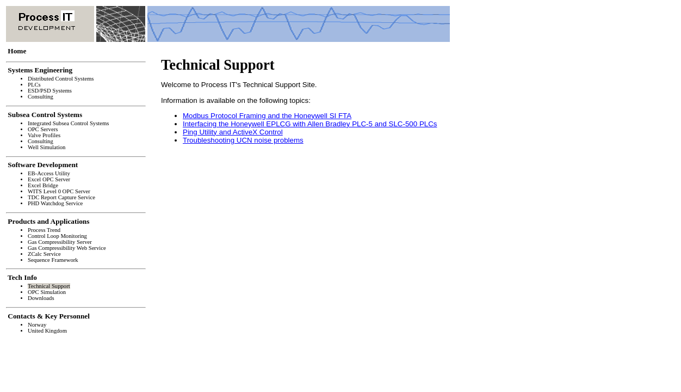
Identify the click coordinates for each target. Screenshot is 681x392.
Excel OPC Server (49, 179)
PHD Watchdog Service (55, 203)
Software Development (43, 165)
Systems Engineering (40, 70)
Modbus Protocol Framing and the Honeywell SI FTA (267, 116)
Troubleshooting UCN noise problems (243, 140)
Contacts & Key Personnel (48, 316)
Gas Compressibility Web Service (67, 248)
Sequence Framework (53, 260)
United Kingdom (47, 331)
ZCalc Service (44, 254)
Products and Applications (48, 221)
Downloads (41, 298)
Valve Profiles (44, 135)
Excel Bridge (43, 185)
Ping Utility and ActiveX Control (233, 132)
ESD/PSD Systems (50, 91)
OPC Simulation (47, 292)
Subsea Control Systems (45, 115)
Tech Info (22, 277)
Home (17, 51)
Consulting (40, 97)
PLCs (34, 85)
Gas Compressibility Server (60, 242)
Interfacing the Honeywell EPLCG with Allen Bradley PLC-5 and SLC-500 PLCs (310, 124)
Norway (37, 325)
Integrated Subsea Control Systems (68, 123)
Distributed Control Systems (61, 79)
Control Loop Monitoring (57, 236)
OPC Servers (43, 129)
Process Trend (44, 230)
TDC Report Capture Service (61, 197)
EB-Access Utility (49, 173)
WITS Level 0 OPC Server (59, 191)
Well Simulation (46, 147)
